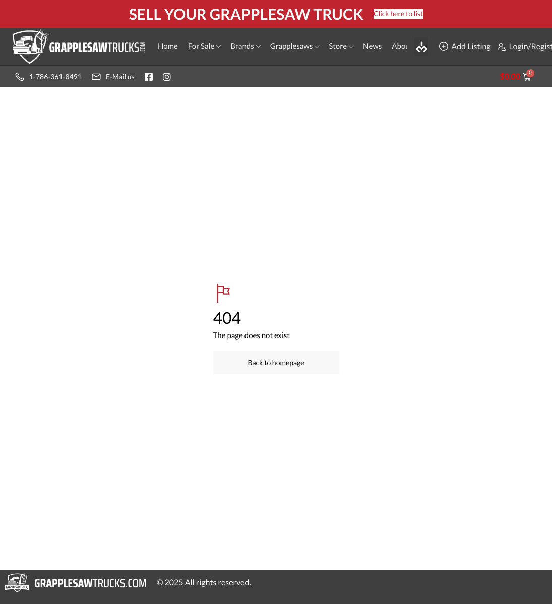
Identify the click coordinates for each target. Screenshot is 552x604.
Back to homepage (276, 362)
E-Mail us (113, 76)
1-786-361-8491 (48, 76)
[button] (421, 46)
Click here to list (398, 13)
